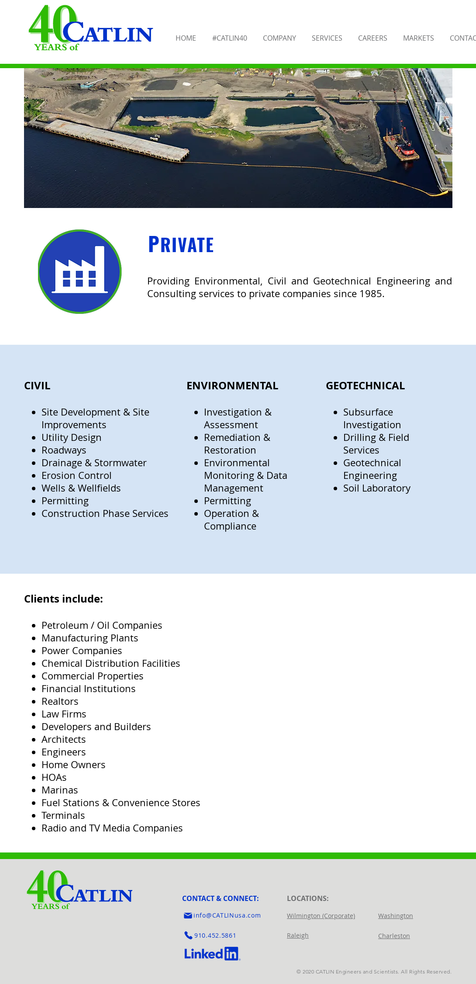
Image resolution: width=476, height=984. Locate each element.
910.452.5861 (215, 935)
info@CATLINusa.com (227, 915)
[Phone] (188, 935)
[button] (279, 34)
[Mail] (187, 915)
